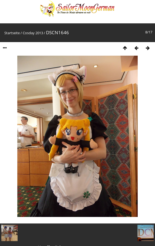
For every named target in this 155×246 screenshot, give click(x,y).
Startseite (12, 32)
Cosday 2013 (33, 32)
